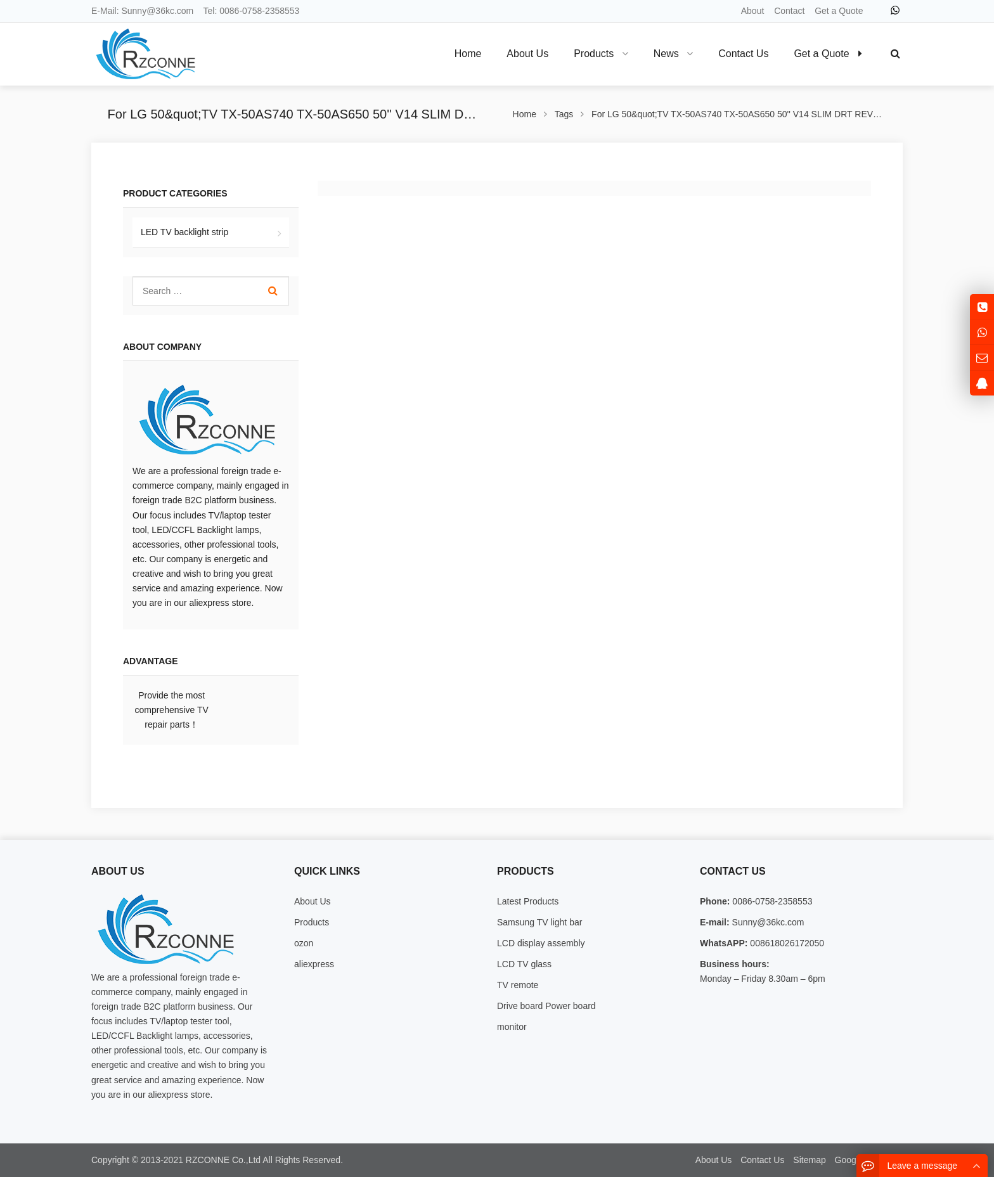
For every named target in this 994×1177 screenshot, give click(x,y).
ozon (303, 943)
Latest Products (527, 901)
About (753, 11)
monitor (512, 1027)
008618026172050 (785, 943)
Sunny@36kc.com (157, 11)
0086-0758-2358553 (259, 11)
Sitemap (809, 1160)
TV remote (517, 985)
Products (311, 922)
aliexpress (314, 964)
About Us (312, 901)
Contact (789, 11)
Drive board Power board (546, 1006)
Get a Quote (839, 11)
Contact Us (762, 1160)
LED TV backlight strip (184, 232)
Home (468, 53)
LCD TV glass (524, 964)
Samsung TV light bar (539, 922)
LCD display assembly (541, 943)
